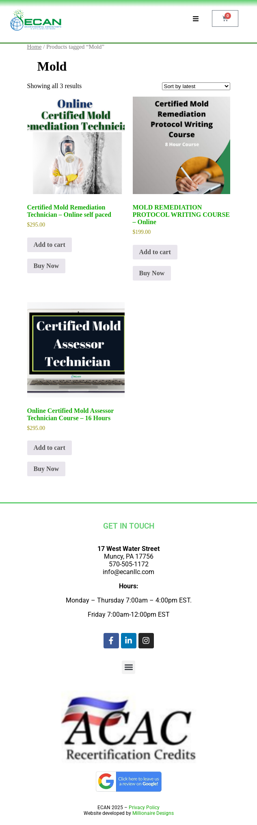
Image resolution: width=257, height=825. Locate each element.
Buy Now (46, 265)
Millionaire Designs (153, 813)
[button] (128, 667)
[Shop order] (196, 86)
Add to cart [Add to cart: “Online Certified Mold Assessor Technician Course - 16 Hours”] (49, 447)
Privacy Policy (144, 807)
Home (34, 46)
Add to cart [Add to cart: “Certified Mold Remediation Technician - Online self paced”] (49, 244)
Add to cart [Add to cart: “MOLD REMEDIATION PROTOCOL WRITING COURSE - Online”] (155, 251)
